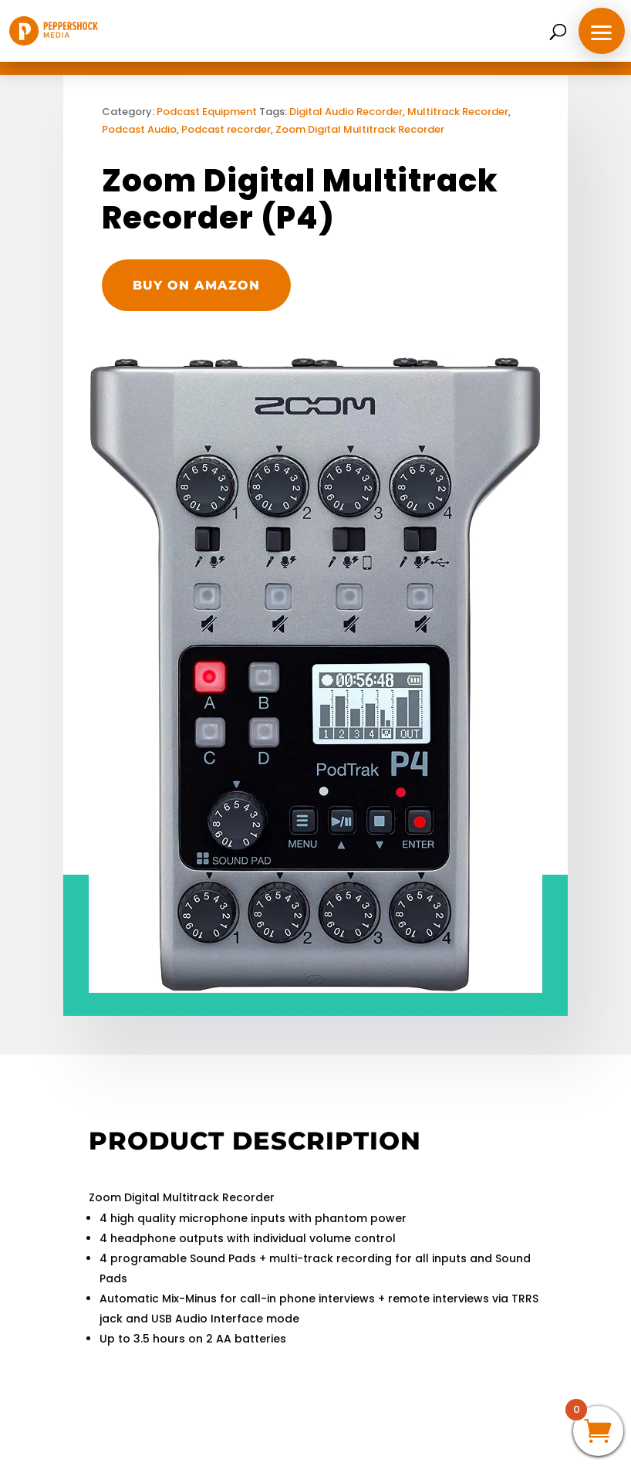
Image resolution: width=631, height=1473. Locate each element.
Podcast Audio (139, 129)
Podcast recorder (226, 129)
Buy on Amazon (196, 285)
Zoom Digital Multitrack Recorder (359, 129)
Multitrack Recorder (457, 111)
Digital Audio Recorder (346, 111)
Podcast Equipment (207, 111)
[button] (602, 31)
